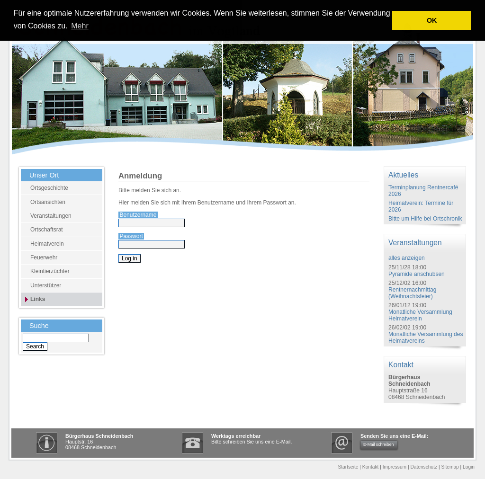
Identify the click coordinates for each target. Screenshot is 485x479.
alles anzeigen (406, 258)
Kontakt (370, 467)
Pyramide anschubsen (416, 274)
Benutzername (137, 215)
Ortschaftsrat (46, 229)
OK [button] (432, 20)
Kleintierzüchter (50, 271)
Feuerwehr (43, 257)
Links (37, 299)
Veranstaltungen (51, 216)
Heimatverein (47, 243)
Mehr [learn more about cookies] (79, 26)
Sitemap (449, 467)
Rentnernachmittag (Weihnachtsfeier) (412, 293)
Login (469, 467)
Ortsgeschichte (49, 188)
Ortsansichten (47, 202)
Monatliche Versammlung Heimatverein (420, 315)
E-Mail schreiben (378, 444)
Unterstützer (45, 285)
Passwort (131, 236)
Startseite (348, 467)
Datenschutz (423, 467)
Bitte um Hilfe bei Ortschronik (425, 218)
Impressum (394, 467)
